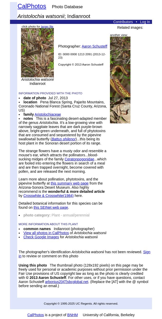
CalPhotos (32, 6)
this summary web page (70, 183)
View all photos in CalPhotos (46, 233)
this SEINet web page (51, 207)
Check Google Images (41, 237)
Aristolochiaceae (48, 114)
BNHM (72, 315)
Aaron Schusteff (94, 46)
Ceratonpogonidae (79, 159)
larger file (47, 26)
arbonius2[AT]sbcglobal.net (66, 282)
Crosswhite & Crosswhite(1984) (48, 196)
